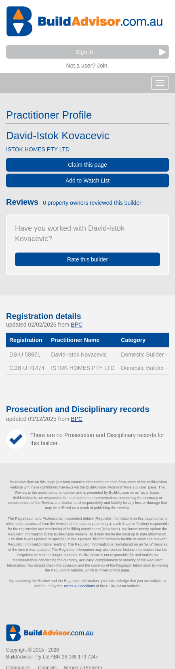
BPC (76, 324)
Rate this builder (87, 259)
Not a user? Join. (87, 64)
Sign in (121, 52)
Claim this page (87, 164)
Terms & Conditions (79, 586)
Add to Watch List (87, 180)
